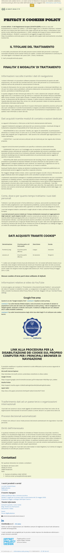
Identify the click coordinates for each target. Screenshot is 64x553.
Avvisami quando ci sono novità (11, 505)
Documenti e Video (7, 508)
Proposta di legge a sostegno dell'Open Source (16, 499)
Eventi (3, 511)
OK (32, 5)
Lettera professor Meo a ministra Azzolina (14, 495)
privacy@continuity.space (23, 476)
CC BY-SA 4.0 (45, 551)
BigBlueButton (5, 488)
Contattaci (4, 490)
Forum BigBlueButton (8, 513)
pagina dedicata (6, 175)
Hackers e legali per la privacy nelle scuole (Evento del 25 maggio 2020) (23, 497)
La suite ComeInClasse (8, 486)
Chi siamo (18, 524)
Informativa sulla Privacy (53, 3)
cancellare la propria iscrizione (42, 175)
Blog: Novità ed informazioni (10, 507)
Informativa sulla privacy (21, 551)
